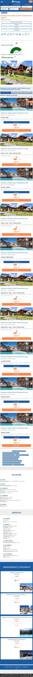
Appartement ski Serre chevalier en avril (10, 458)
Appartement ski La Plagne (18, 464)
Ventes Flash (30, 1)
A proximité (16, 30)
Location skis (27, 4)
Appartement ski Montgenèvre (8, 454)
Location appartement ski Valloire (22, 454)
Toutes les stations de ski (9, 667)
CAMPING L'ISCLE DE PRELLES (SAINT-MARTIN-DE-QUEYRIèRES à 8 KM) (16, 617)
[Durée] (5, 9)
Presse (16, 668)
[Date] (26, 7)
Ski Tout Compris (16, 4)
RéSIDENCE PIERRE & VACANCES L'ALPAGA (16, 639)
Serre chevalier (11, 115)
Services (16, 27)
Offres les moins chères (16, 22)
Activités (16, 24)
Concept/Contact (25, 666)
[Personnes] (14, 9)
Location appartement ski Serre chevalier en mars (12, 460)
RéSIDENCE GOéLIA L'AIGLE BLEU (16, 572)
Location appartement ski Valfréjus (18, 451)
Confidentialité (24, 667)
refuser (25, 674)
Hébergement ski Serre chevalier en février (11, 456)
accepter (30, 674)
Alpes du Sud (4, 115)
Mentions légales (18, 667)
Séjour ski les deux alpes (7, 464)
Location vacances (5, 4)
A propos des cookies (24, 676)
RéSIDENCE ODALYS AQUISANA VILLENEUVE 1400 (16, 594)
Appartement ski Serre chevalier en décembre (11, 462)
